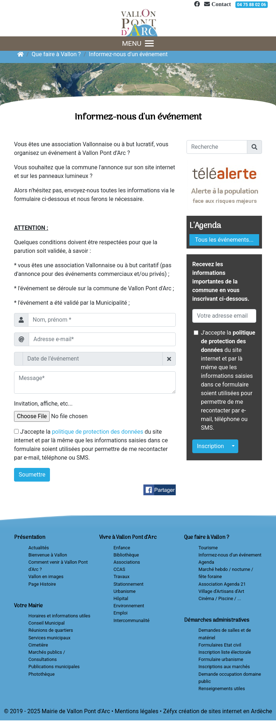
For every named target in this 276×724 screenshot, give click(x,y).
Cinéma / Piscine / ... (219, 598)
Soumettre (32, 474)
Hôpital (121, 598)
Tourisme (207, 547)
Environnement (129, 605)
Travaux (122, 576)
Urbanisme (125, 591)
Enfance (122, 547)
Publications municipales (54, 666)
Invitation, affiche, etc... (43, 403)
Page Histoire (42, 584)
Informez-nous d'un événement (128, 54)
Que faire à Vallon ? (56, 54)
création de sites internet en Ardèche (225, 711)
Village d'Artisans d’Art (221, 591)
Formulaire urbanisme (220, 659)
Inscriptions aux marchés (224, 666)
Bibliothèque (126, 555)
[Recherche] (217, 147)
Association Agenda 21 (222, 584)
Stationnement (129, 584)
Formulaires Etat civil (219, 645)
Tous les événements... (224, 239)
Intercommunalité (132, 620)
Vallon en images (45, 576)
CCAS (119, 569)
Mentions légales (136, 711)
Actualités (38, 547)
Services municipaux (49, 637)
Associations (127, 562)
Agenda (206, 562)
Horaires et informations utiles (59, 615)
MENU (138, 43)
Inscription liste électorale (224, 652)
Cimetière (38, 645)
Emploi (121, 613)
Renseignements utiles (221, 688)
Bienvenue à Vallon (47, 555)
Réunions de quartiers (50, 630)
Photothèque (41, 674)
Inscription (210, 446)
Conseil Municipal (46, 623)
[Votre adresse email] (224, 316)
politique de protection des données (97, 431)
